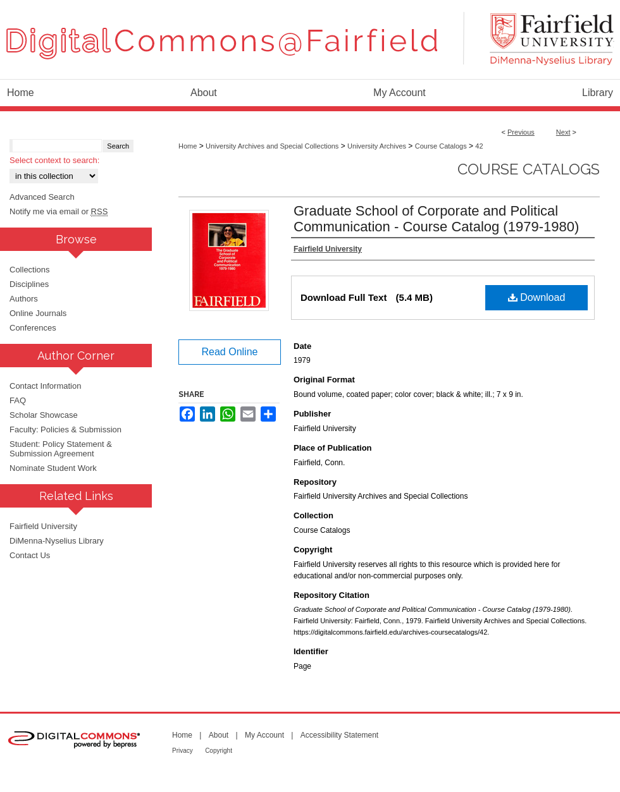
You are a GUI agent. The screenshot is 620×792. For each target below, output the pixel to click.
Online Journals (37, 313)
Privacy (182, 750)
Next (563, 132)
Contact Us (29, 555)
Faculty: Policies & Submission (65, 429)
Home (187, 146)
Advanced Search (42, 197)
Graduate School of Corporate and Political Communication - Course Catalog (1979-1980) (436, 219)
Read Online (230, 351)
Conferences (32, 327)
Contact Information (45, 386)
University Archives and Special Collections (272, 146)
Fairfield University (43, 526)
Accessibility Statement (339, 735)
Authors (23, 298)
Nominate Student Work (53, 468)
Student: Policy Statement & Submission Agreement (60, 448)
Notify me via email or (58, 211)
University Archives (376, 146)
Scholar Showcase (43, 415)
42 (479, 146)
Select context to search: (54, 160)
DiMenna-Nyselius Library (56, 540)
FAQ (17, 400)
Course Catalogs (441, 146)
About (218, 735)
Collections (29, 269)
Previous (521, 132)
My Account (264, 735)
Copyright (218, 750)
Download (537, 297)
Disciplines (29, 284)
